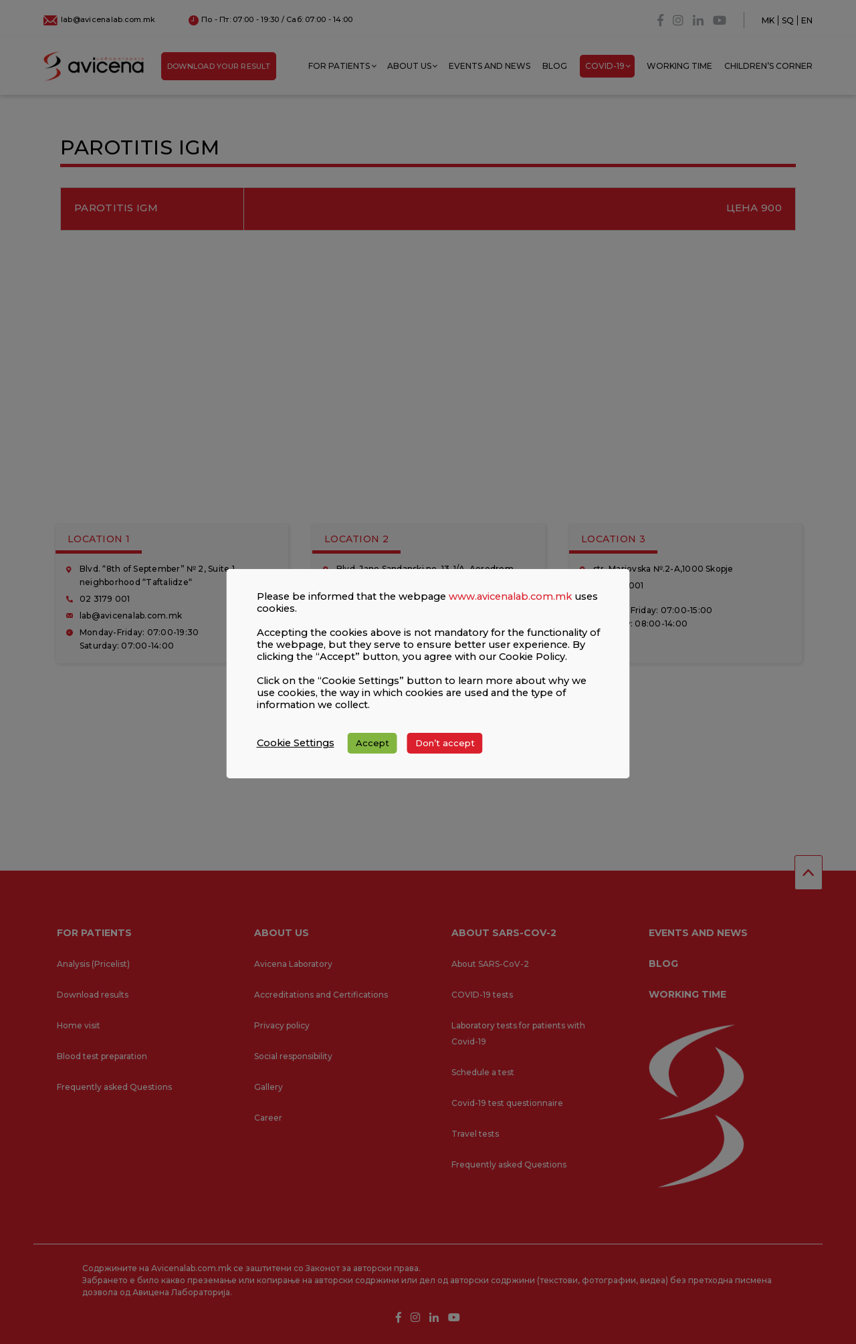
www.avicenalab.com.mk (510, 596)
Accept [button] (372, 743)
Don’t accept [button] (445, 743)
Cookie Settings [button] (295, 743)
